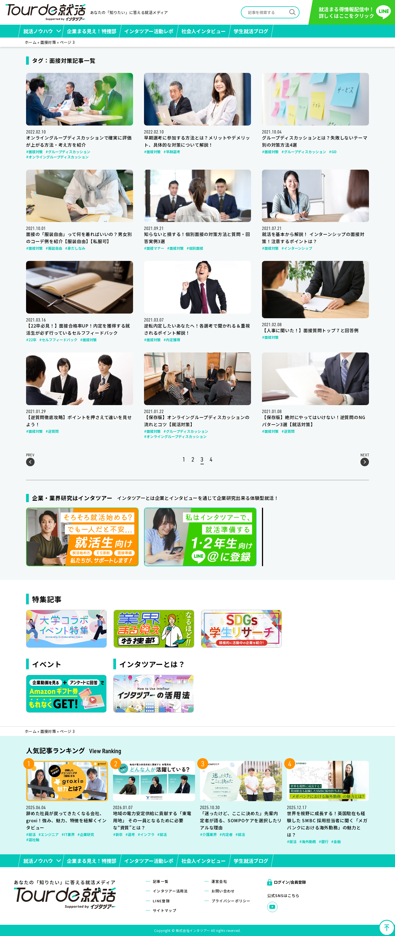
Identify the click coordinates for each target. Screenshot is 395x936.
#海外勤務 (307, 841)
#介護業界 (208, 834)
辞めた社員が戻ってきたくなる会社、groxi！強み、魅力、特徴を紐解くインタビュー (66, 820)
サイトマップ (164, 910)
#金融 (336, 841)
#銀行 (323, 841)
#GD (333, 151)
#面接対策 (34, 151)
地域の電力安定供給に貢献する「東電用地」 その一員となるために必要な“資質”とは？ (152, 820)
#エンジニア (48, 834)
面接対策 (48, 42)
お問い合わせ (223, 891)
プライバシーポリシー (231, 900)
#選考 (130, 834)
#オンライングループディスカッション (57, 157)
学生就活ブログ (251, 31)
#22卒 (31, 339)
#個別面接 (195, 248)
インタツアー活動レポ (148, 31)
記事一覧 (160, 881)
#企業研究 (85, 834)
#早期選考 (171, 151)
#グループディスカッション (68, 151)
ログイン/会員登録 (290, 882)
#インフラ (146, 834)
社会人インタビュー (203, 31)
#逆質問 (52, 431)
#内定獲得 (171, 339)
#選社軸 (32, 839)
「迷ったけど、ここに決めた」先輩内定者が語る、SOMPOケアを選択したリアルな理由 (241, 820)
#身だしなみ (75, 248)
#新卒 (118, 834)
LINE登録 (161, 900)
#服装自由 (54, 248)
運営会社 (219, 881)
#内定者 (226, 834)
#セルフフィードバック (58, 339)
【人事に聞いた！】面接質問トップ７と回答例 (310, 330)
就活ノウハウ (38, 31)
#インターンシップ (296, 248)
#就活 (31, 834)
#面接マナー (154, 248)
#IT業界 (68, 834)
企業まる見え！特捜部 (91, 31)
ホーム (30, 42)
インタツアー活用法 (170, 891)
